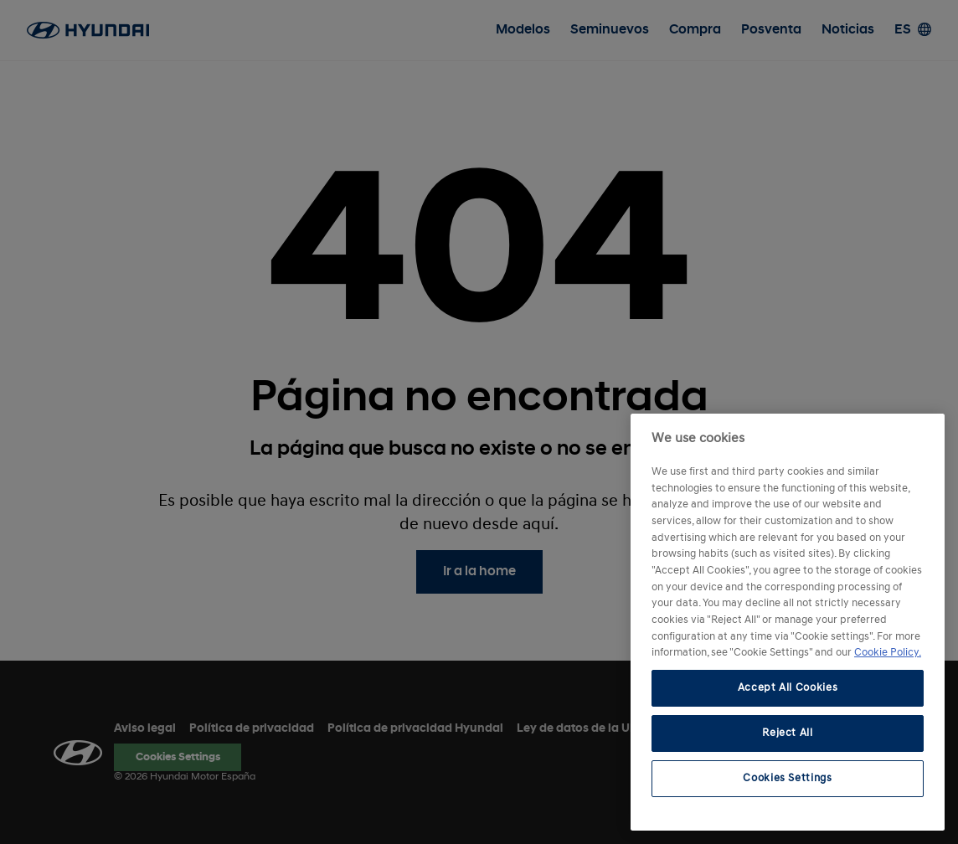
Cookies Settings (787, 778)
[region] (788, 622)
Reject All (787, 733)
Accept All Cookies (788, 687)
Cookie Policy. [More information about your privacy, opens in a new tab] (887, 652)
